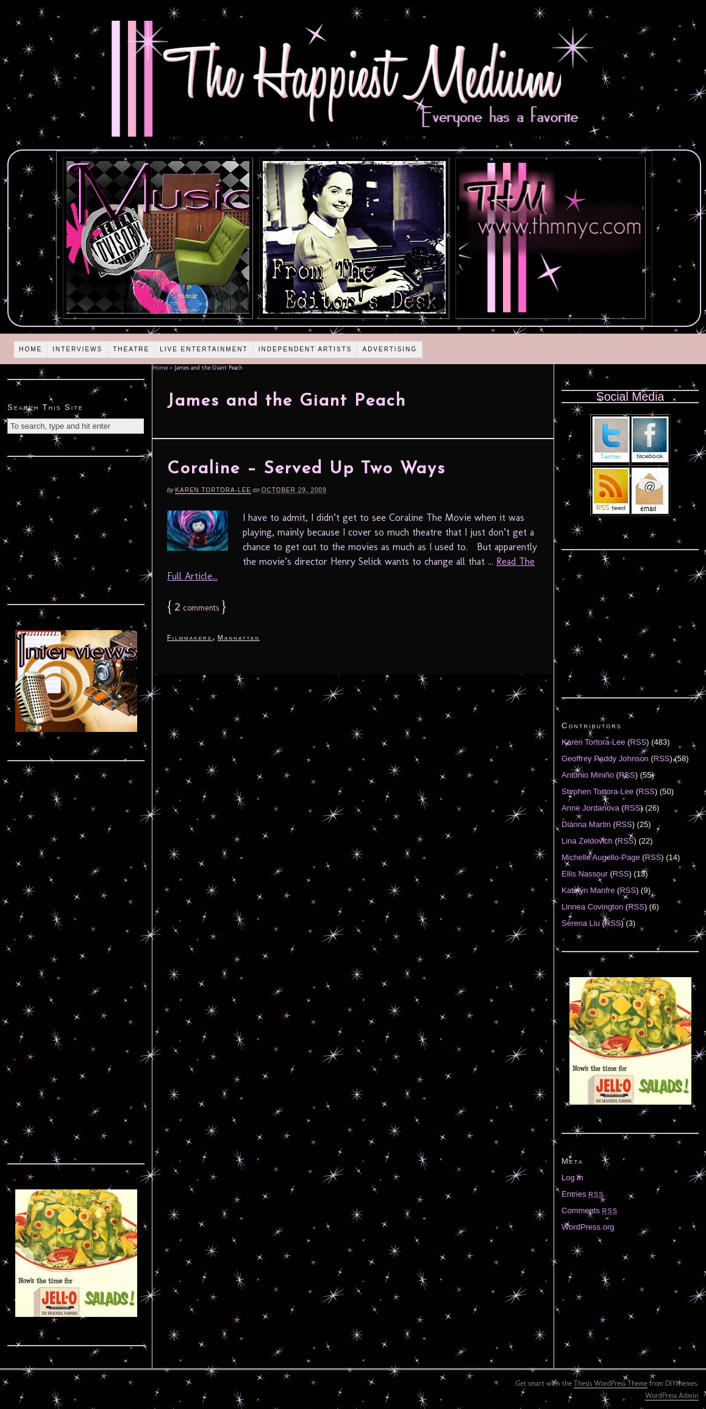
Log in (572, 1177)
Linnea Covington (592, 906)
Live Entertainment (204, 349)
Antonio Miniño (588, 775)
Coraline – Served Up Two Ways (306, 469)
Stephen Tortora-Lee (597, 791)
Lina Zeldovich (587, 840)
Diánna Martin (586, 824)
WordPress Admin (672, 1395)
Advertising (389, 349)
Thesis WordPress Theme (610, 1383)
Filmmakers (189, 637)
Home (30, 349)
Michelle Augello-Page (601, 857)
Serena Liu (581, 923)
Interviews (77, 349)
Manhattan (239, 637)
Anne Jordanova (590, 807)
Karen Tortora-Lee (213, 490)
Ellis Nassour (585, 873)
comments (196, 608)
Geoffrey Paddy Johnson (605, 758)
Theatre (131, 349)
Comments (590, 1210)
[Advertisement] (76, 529)
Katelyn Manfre (588, 890)
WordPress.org (588, 1227)
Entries (583, 1194)
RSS (638, 742)
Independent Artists (305, 349)
